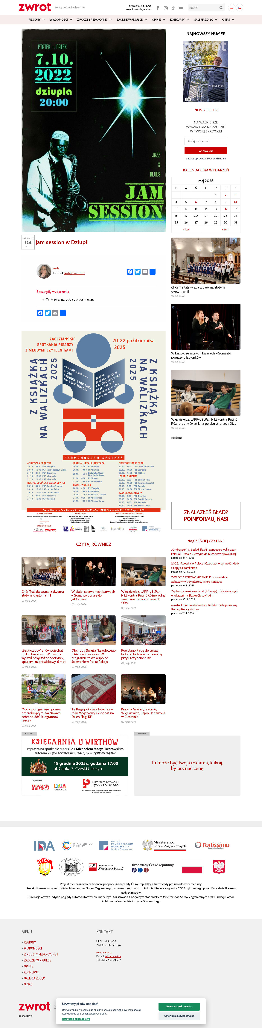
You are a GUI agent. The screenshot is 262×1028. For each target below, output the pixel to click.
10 (235, 202)
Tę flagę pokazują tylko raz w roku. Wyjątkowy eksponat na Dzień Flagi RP (92, 713)
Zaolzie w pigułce (130, 19)
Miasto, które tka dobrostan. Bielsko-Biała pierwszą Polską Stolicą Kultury (204, 607)
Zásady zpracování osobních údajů (206, 158)
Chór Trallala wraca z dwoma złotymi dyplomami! (43, 593)
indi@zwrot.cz (74, 273)
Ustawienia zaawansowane (179, 1016)
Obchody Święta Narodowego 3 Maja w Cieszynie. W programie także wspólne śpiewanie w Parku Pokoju (93, 656)
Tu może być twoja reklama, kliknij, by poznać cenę (187, 765)
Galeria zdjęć (203, 19)
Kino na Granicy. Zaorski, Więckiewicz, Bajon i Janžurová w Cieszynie (143, 713)
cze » (225, 229)
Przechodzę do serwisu (179, 1006)
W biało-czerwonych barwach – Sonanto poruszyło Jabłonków (93, 595)
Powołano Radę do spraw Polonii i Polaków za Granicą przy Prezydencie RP (141, 654)
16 (225, 209)
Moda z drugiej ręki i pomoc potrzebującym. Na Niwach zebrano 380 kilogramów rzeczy (42, 714)
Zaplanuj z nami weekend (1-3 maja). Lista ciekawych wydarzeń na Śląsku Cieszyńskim (204, 593)
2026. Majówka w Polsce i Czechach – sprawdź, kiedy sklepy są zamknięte (205, 566)
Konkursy (177, 19)
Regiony (34, 19)
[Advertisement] (205, 466)
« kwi (186, 229)
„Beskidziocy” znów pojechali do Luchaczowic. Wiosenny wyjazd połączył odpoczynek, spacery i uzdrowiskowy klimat (44, 656)
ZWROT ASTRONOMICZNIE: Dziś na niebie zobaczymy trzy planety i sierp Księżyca (199, 579)
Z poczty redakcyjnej (92, 19)
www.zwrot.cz (104, 952)
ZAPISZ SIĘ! (206, 150)
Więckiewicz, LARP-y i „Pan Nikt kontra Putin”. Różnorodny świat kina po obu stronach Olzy (143, 597)
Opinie (156, 19)
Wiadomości (59, 19)
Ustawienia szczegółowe (76, 1018)
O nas (226, 19)
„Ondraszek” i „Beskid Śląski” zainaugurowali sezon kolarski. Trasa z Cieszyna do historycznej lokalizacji (203, 552)
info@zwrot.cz (113, 956)
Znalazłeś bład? (206, 515)
